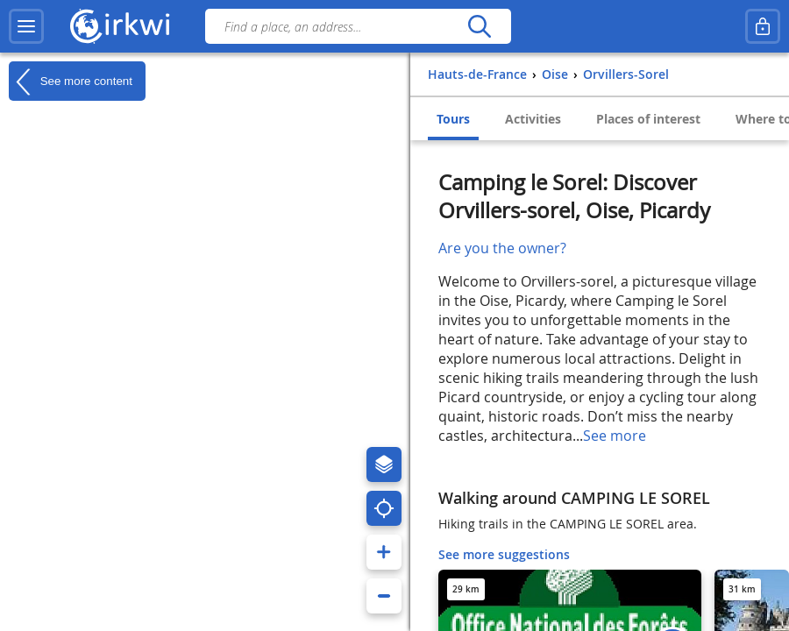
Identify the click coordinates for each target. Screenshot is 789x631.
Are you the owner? (502, 248)
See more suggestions (504, 554)
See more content (70, 81)
